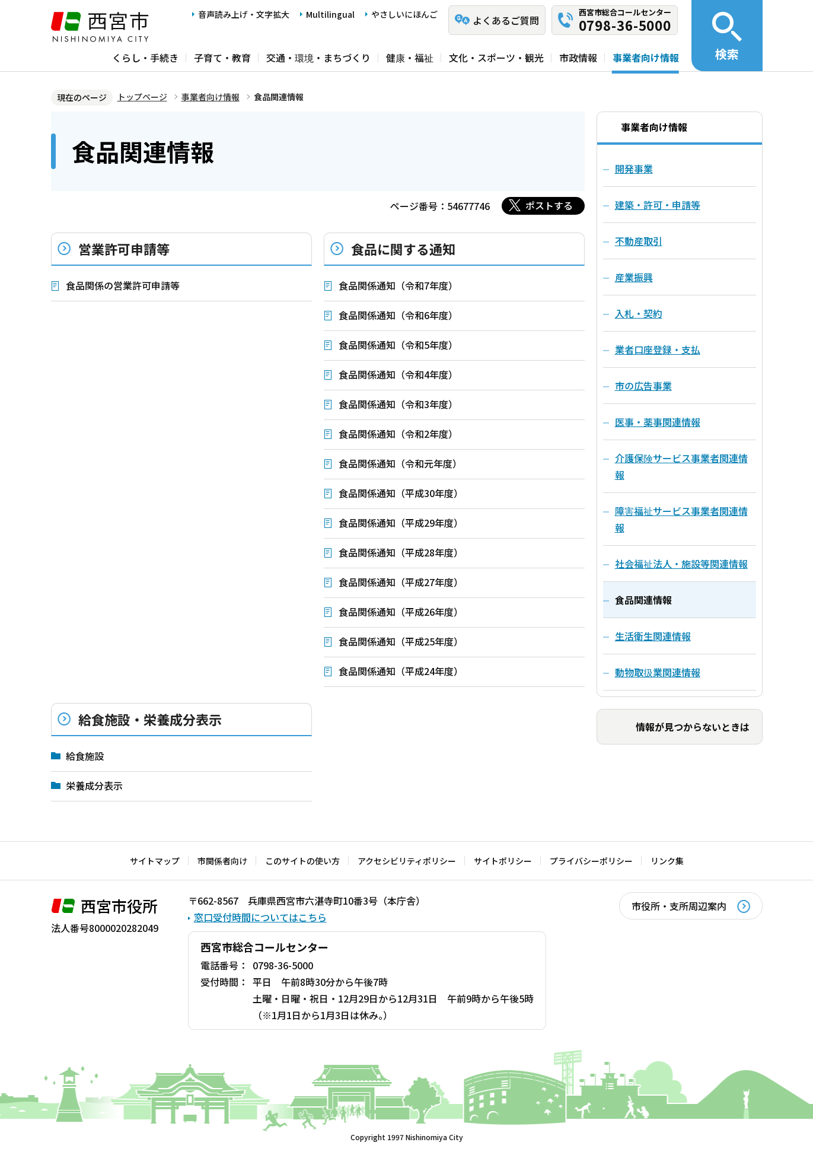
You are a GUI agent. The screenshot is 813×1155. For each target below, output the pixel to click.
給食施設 (85, 756)
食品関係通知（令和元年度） (400, 463)
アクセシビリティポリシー (407, 861)
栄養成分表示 (94, 785)
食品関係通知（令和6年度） (398, 315)
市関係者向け (222, 861)
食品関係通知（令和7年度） (398, 285)
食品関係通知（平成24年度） (401, 671)
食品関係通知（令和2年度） (398, 434)
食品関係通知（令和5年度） (398, 345)
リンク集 (667, 861)
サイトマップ (155, 861)
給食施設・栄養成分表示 (150, 718)
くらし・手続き (145, 57)
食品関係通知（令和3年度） (398, 404)
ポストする (549, 205)
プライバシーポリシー (591, 861)
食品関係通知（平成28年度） (401, 552)
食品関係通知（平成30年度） (401, 493)
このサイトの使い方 (302, 861)
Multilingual (330, 14)
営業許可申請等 (124, 248)
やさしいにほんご (404, 14)
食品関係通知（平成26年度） (401, 611)
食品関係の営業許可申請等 (123, 285)
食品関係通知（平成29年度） (401, 523)
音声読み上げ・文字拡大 (243, 14)
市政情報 (578, 57)
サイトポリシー (503, 861)
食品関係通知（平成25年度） (401, 641)
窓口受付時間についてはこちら (260, 917)
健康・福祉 (409, 57)
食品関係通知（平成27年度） (401, 582)
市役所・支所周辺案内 (679, 906)
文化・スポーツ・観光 (496, 57)
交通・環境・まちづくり (318, 57)
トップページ (142, 97)
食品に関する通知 (403, 248)
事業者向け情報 (646, 57)
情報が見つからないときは (693, 727)
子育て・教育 (222, 57)
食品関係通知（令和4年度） (398, 374)
